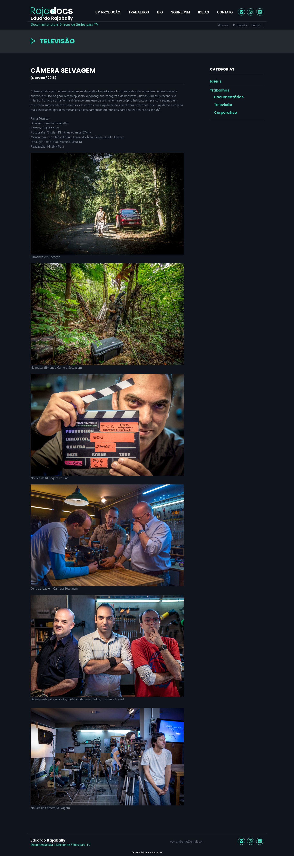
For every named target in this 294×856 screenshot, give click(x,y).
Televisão (223, 104)
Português (240, 25)
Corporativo (225, 112)
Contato (225, 12)
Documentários (229, 96)
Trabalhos (138, 12)
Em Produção (107, 12)
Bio (160, 12)
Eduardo (48, 840)
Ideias (203, 12)
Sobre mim (180, 12)
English (256, 25)
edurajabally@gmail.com (187, 841)
